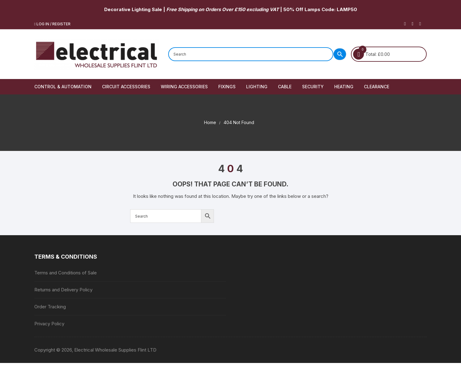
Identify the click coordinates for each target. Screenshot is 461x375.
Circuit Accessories (126, 86)
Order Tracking (50, 307)
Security (313, 86)
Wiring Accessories (184, 86)
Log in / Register (52, 24)
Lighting (256, 86)
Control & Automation (63, 86)
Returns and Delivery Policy (63, 290)
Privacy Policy (49, 324)
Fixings (227, 86)
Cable (285, 86)
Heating (343, 86)
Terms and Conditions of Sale (65, 273)
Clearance (376, 86)
